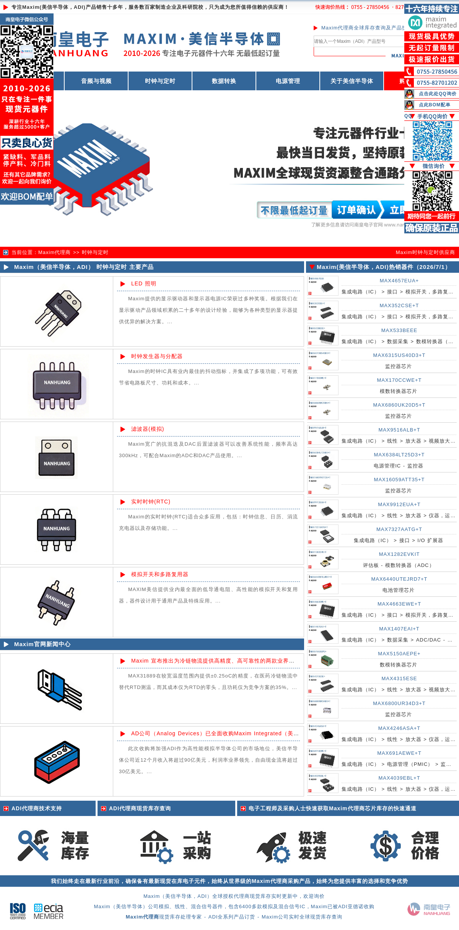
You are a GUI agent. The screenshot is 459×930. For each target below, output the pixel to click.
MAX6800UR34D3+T (399, 703)
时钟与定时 (160, 81)
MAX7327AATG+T (399, 529)
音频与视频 (96, 81)
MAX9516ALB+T (399, 430)
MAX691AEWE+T (399, 753)
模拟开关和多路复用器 (160, 574)
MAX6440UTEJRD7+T (399, 579)
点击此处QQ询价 (438, 93)
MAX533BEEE (399, 330)
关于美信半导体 (351, 81)
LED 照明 (143, 283)
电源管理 (288, 81)
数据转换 (224, 81)
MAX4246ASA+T (399, 728)
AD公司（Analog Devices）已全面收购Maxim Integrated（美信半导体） (226, 733)
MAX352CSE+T (399, 305)
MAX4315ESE (399, 678)
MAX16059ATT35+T (399, 479)
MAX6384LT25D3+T (399, 455)
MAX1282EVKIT (399, 554)
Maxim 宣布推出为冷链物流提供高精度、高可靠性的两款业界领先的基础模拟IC (233, 661)
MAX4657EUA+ (399, 280)
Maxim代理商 (54, 252)
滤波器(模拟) (147, 429)
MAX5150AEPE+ (399, 653)
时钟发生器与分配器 (157, 356)
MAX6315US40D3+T (399, 355)
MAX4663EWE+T (399, 604)
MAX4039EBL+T (399, 778)
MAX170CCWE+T (399, 380)
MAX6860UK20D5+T (399, 405)
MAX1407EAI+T (399, 629)
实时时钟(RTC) (151, 501)
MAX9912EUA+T (399, 504)
